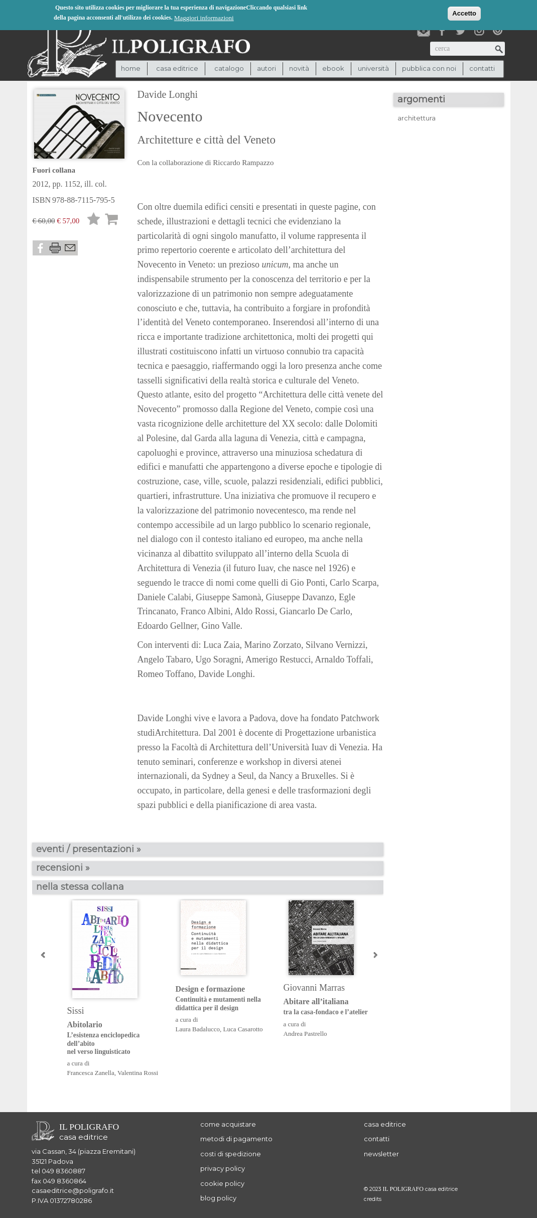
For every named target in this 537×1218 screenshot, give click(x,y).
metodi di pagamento (236, 1139)
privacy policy (222, 1168)
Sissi (75, 1011)
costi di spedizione (230, 1154)
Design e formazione (222, 998)
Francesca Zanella (90, 1072)
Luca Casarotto (242, 1029)
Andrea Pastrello (305, 1033)
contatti (482, 68)
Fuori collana (54, 170)
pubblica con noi (429, 68)
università (373, 68)
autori (266, 68)
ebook (333, 68)
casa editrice (385, 1124)
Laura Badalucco (198, 1029)
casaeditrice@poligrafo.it (73, 1190)
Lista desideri (93, 220)
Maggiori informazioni (204, 17)
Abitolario (113, 1038)
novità (299, 68)
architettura (416, 118)
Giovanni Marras (314, 988)
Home (131, 68)
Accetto (464, 13)
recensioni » (63, 867)
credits (372, 1199)
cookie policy (222, 1183)
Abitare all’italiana (330, 1007)
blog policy (218, 1198)
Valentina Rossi (137, 1072)
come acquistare (228, 1124)
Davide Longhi (168, 94)
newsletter (381, 1154)
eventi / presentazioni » (88, 849)
